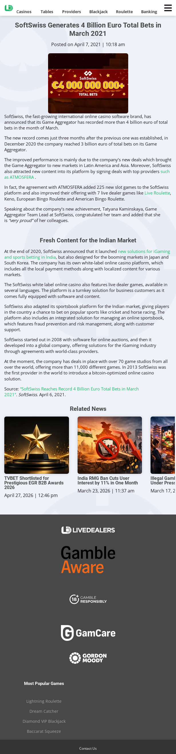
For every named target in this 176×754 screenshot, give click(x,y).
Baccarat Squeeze (44, 731)
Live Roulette (157, 193)
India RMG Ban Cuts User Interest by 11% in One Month (108, 480)
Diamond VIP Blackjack (44, 721)
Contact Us (88, 748)
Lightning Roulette (44, 701)
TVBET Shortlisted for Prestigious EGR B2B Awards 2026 (34, 483)
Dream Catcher (43, 711)
